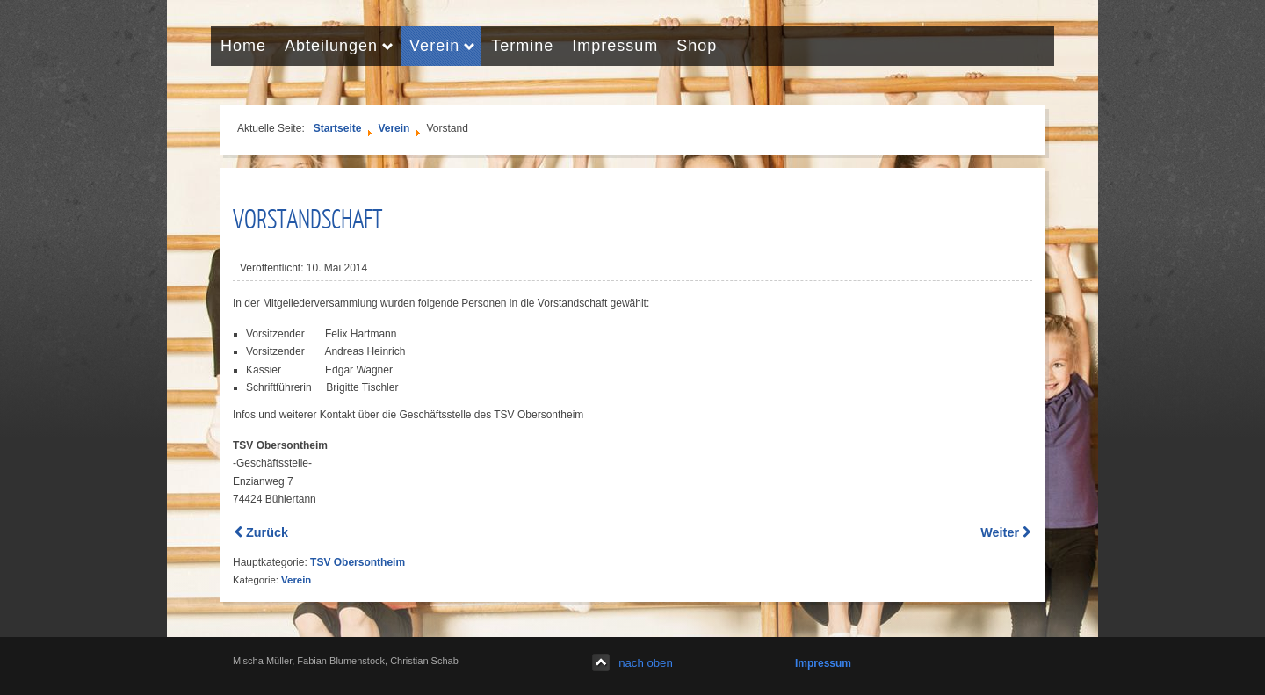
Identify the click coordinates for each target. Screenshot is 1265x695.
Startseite (338, 128)
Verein (393, 128)
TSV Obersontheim (357, 562)
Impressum (823, 663)
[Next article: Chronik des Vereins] (1005, 532)
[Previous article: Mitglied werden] (261, 532)
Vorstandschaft (307, 218)
